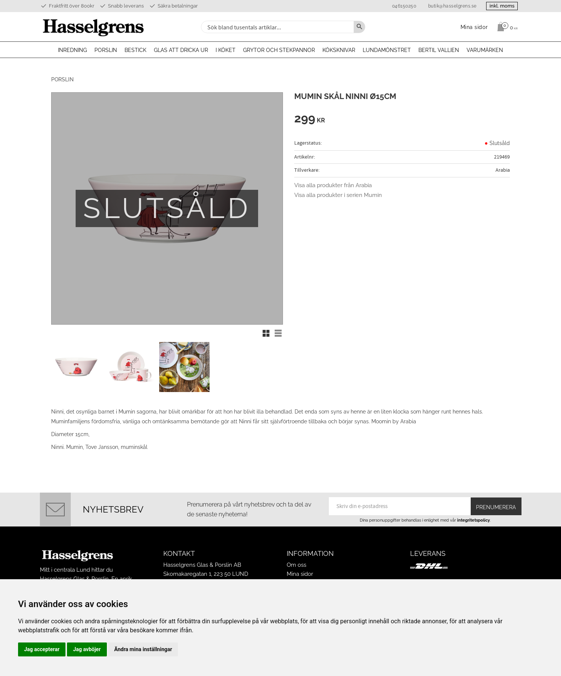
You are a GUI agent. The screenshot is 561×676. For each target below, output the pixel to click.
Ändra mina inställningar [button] (143, 649)
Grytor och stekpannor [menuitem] (279, 50)
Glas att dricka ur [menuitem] (181, 50)
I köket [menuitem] (226, 50)
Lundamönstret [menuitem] (387, 50)
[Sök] (359, 27)
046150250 (400, 6)
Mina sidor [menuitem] (474, 27)
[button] (266, 333)
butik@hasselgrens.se (448, 6)
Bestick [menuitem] (135, 50)
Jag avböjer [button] (86, 649)
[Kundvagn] (505, 26)
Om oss (296, 558)
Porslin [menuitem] (105, 50)
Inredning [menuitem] (72, 50)
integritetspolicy (473, 513)
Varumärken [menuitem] (485, 50)
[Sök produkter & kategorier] (276, 27)
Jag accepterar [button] (41, 649)
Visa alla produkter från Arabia (333, 185)
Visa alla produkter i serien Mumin (338, 195)
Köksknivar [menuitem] (338, 50)
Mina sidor (300, 567)
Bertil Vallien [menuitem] (438, 50)
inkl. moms (499, 6)
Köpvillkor (300, 576)
